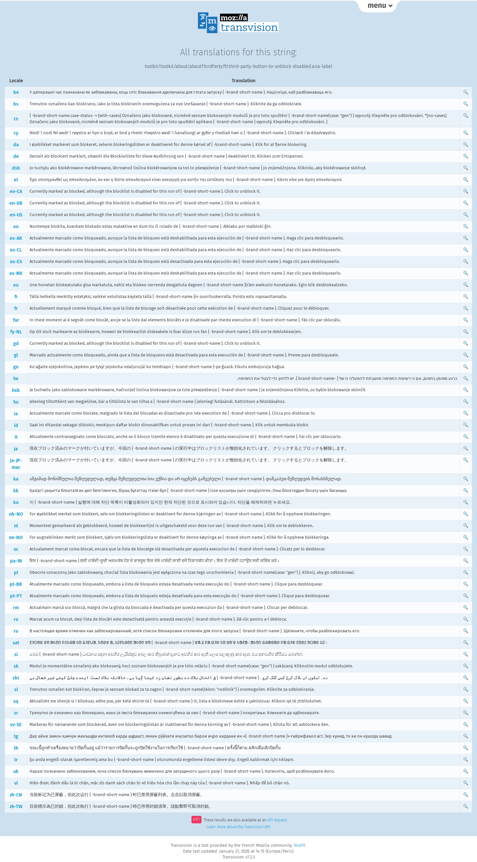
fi (16, 297)
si (16, 654)
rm (16, 608)
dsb (16, 168)
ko (15, 502)
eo (15, 226)
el (16, 180)
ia (16, 414)
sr (16, 713)
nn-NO (16, 537)
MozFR (299, 845)
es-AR (16, 238)
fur (16, 320)
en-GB (15, 203)
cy (16, 133)
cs (16, 119)
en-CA (16, 191)
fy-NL (16, 332)
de (16, 156)
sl (16, 689)
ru (16, 631)
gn (15, 367)
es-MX (15, 273)
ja (16, 449)
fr (16, 308)
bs (15, 104)
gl (16, 355)
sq (15, 701)
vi (16, 783)
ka (15, 479)
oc (16, 549)
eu (15, 285)
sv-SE (16, 724)
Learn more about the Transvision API (238, 827)
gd (16, 343)
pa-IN (16, 561)
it (16, 437)
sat (16, 643)
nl (16, 526)
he (15, 378)
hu (15, 402)
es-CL (16, 250)
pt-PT (16, 596)
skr (16, 678)
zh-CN (16, 795)
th (16, 748)
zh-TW (16, 806)
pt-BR (16, 584)
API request (277, 820)
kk (15, 491)
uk (15, 771)
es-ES (16, 261)
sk (16, 666)
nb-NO (16, 514)
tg (16, 736)
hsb (16, 390)
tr (16, 760)
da (16, 145)
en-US (16, 215)
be (16, 92)
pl (16, 572)
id (16, 425)
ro (16, 619)
